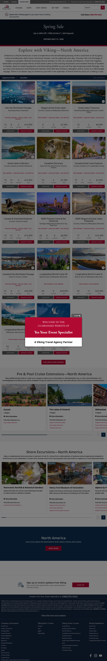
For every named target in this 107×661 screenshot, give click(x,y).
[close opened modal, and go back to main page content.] (76, 315)
